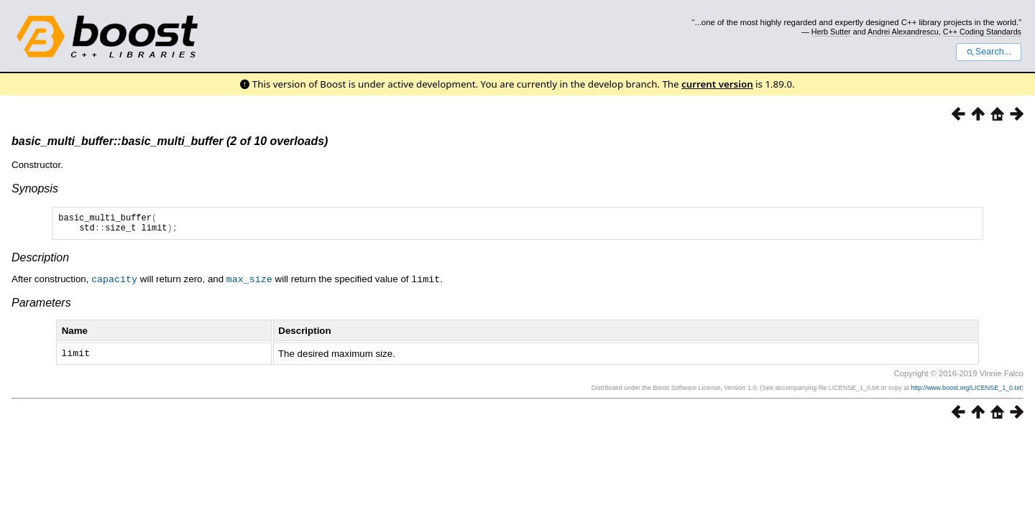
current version (717, 84)
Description (40, 262)
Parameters (41, 306)
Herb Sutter (831, 31)
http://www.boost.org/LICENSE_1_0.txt (966, 390)
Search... (988, 52)
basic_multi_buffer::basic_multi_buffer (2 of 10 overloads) (170, 141)
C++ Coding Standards (982, 31)
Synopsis (35, 188)
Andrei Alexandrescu (903, 31)
